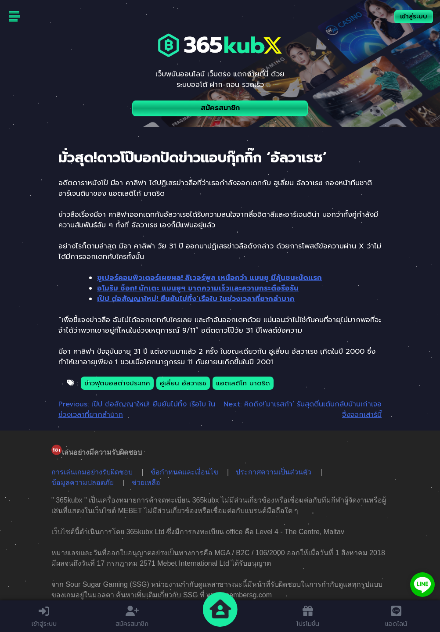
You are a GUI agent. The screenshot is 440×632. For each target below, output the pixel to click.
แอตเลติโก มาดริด (243, 383)
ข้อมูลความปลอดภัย (82, 482)
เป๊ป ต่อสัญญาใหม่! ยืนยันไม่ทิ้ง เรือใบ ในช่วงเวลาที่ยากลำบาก (196, 299)
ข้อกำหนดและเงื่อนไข (184, 472)
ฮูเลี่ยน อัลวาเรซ (183, 383)
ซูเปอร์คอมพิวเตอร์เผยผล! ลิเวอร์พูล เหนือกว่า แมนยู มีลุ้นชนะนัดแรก (209, 278)
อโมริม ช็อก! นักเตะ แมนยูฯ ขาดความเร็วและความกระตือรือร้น (198, 288)
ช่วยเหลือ (146, 482)
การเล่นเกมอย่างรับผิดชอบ (92, 472)
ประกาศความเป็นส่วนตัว (273, 472)
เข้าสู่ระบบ (413, 16)
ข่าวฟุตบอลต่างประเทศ (117, 383)
